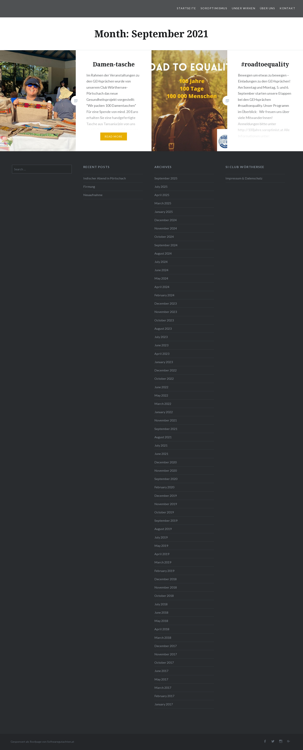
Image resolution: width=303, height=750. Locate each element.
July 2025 (161, 186)
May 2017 (161, 679)
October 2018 (164, 595)
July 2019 (161, 537)
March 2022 (162, 403)
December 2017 (165, 646)
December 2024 (165, 220)
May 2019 (161, 545)
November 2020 (165, 470)
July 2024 (161, 261)
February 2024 (164, 295)
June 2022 (161, 387)
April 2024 (161, 287)
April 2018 (161, 629)
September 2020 (165, 479)
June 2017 (161, 671)
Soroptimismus (214, 8)
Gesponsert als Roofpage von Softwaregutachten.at (42, 741)
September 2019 (165, 520)
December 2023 (165, 303)
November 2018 (165, 587)
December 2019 (165, 495)
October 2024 (164, 236)
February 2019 (164, 570)
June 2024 (161, 270)
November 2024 (165, 228)
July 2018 (161, 604)
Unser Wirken (243, 8)
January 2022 (163, 412)
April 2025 (161, 195)
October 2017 (164, 662)
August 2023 (163, 328)
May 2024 (161, 278)
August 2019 (163, 529)
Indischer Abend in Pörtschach (104, 178)
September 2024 (165, 245)
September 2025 (165, 178)
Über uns (267, 8)
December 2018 (165, 579)
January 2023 (163, 362)
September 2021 (165, 429)
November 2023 (165, 311)
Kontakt (287, 8)
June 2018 (161, 612)
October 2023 (164, 320)
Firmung (89, 186)
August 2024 (163, 253)
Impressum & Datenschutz (244, 178)
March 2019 (162, 562)
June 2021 (161, 453)
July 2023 (161, 337)
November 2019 (165, 504)
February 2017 (164, 696)
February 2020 (164, 487)
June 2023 (161, 345)
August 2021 (163, 437)
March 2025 (162, 203)
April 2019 (161, 554)
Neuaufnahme (92, 195)
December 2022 (165, 370)
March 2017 (162, 687)
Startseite (186, 8)
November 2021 (165, 420)
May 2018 (161, 621)
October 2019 (164, 512)
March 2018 (162, 637)
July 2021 (161, 445)
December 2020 (165, 462)
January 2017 (163, 704)
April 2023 (161, 353)
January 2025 (163, 211)
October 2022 (164, 378)
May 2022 (161, 395)
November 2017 (165, 654)
